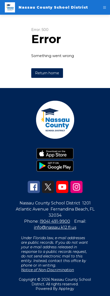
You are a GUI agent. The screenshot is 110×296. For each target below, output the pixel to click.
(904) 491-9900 (55, 221)
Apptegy (66, 288)
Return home (47, 73)
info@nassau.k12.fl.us (55, 227)
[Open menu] (104, 7)
